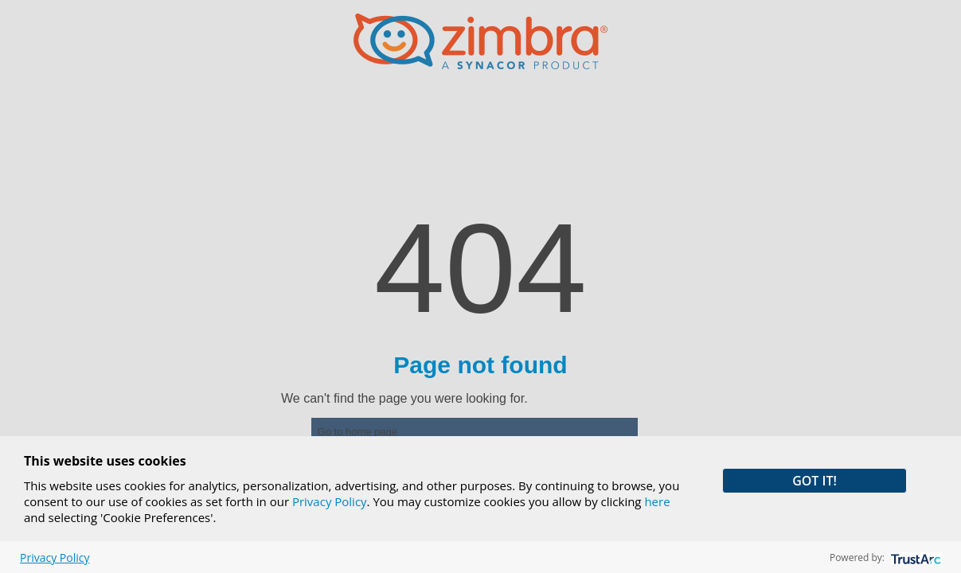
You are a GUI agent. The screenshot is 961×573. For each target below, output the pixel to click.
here (657, 501)
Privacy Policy (329, 501)
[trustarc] (914, 557)
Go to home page (357, 432)
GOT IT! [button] (814, 480)
